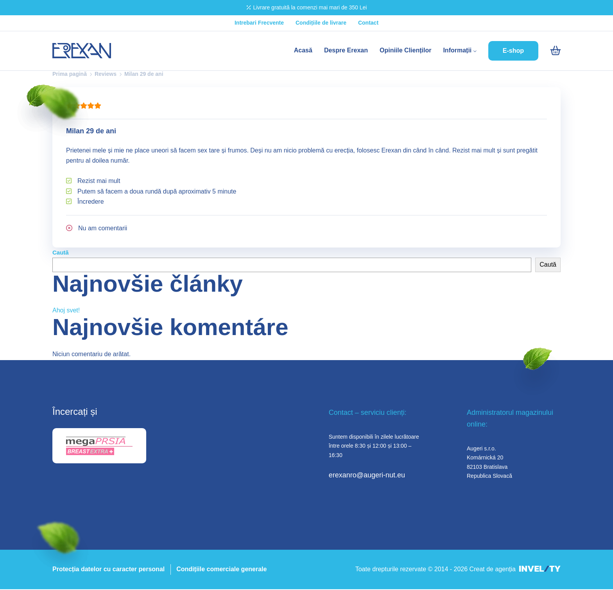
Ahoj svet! (66, 310)
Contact (368, 23)
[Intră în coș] (555, 51)
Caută (60, 252)
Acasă (303, 50)
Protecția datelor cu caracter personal (108, 569)
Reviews (106, 74)
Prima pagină (69, 74)
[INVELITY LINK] (540, 569)
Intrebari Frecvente (259, 23)
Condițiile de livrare (321, 23)
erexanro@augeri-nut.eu (367, 475)
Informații (459, 50)
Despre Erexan (346, 50)
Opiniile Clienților (405, 50)
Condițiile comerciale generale (221, 569)
